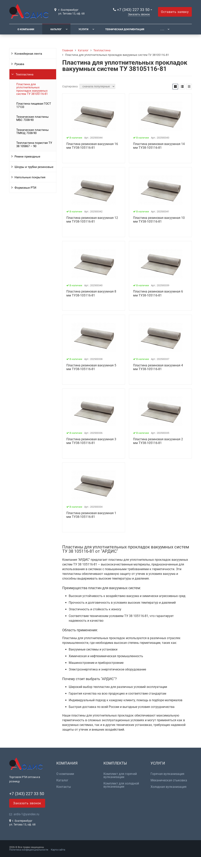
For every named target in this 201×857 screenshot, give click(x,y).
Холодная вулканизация (168, 786)
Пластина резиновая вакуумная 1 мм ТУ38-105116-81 (91, 515)
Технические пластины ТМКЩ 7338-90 (32, 131)
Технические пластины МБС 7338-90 (32, 118)
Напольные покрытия (30, 177)
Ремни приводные (27, 156)
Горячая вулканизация (167, 773)
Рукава (19, 64)
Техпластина (24, 74)
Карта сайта (58, 849)
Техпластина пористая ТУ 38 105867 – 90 (34, 144)
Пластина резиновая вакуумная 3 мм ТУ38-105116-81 (91, 441)
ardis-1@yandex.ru (26, 814)
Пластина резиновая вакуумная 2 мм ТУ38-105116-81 (158, 441)
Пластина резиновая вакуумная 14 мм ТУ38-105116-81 (159, 145)
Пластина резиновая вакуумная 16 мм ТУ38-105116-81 (92, 145)
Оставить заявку (175, 12)
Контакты (63, 786)
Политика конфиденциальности (28, 849)
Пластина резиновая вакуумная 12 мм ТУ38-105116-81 (92, 219)
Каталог (56, 29)
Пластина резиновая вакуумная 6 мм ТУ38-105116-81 (158, 293)
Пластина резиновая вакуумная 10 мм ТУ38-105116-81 (159, 219)
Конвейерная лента (28, 53)
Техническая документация (124, 29)
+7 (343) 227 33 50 (133, 9)
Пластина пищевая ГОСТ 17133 (33, 105)
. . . (162, 29)
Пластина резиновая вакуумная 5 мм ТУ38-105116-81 (91, 367)
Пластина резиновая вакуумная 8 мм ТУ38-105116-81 (91, 293)
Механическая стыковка (169, 780)
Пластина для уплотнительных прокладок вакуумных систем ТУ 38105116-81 (32, 89)
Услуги (83, 29)
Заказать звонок (139, 14)
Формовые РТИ (25, 187)
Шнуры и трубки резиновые (34, 167)
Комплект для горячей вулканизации (120, 775)
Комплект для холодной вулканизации (121, 785)
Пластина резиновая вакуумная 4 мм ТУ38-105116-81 (158, 367)
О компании (25, 29)
